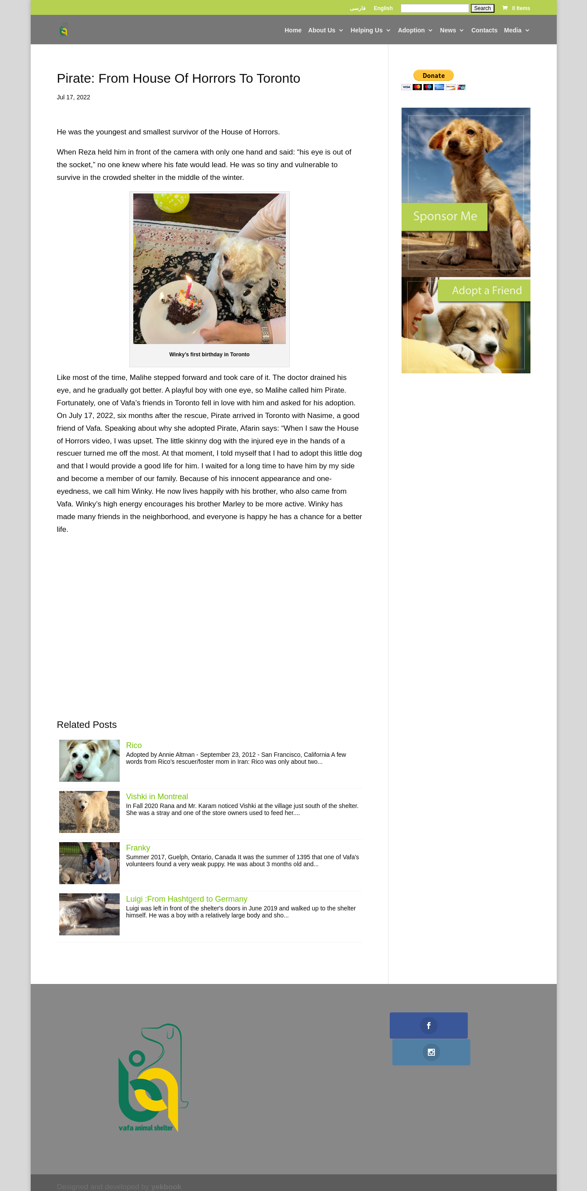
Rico (134, 745)
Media (513, 30)
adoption (411, 30)
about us (321, 30)
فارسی (358, 8)
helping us (367, 30)
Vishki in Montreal (157, 796)
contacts (484, 30)
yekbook (166, 1187)
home (293, 30)
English (383, 8)
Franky (138, 847)
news (448, 30)
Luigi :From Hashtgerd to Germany (187, 899)
